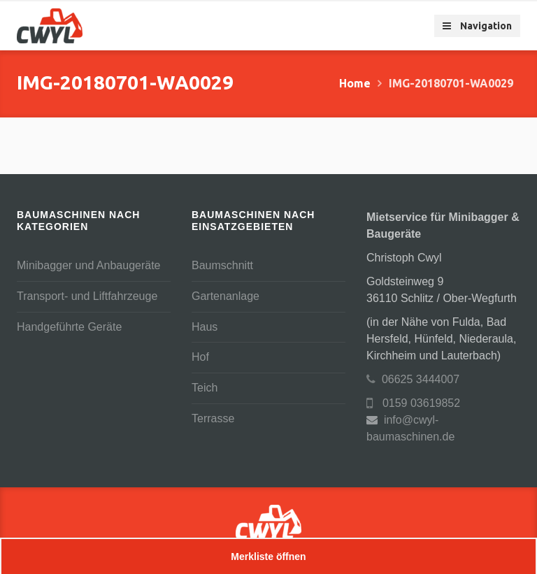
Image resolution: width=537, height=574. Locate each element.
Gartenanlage (225, 296)
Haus (204, 327)
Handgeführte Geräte (69, 327)
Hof (200, 357)
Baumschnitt (222, 265)
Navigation (477, 25)
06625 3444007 (412, 379)
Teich (204, 388)
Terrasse (213, 418)
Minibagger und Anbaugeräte (89, 265)
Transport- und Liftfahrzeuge (87, 296)
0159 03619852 (413, 403)
